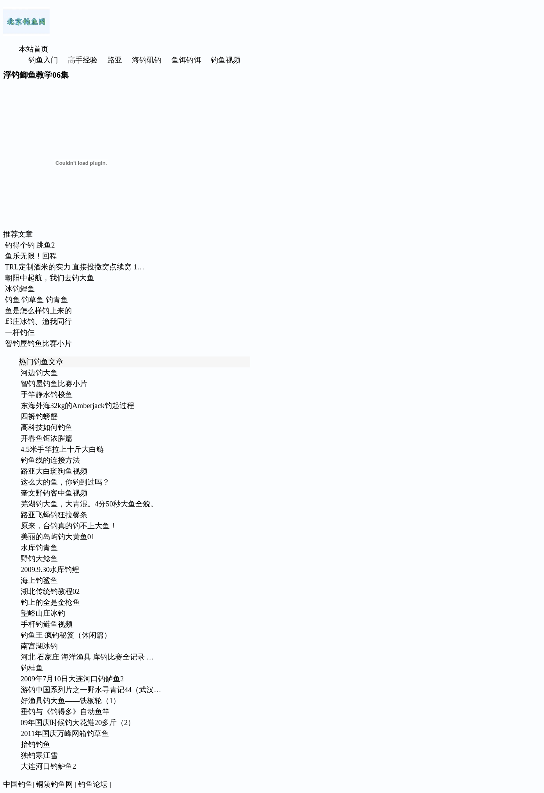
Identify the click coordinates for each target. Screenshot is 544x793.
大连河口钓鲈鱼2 (48, 766)
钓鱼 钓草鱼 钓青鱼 (36, 300)
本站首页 (33, 49)
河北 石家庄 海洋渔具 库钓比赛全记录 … (87, 657)
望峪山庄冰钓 (43, 613)
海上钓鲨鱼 (39, 580)
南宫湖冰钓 (39, 646)
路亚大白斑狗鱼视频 (54, 471)
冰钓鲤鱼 (20, 289)
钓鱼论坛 (93, 784)
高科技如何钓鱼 (47, 427)
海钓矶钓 (147, 60)
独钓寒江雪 (39, 755)
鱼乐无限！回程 (31, 256)
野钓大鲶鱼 (39, 558)
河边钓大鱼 (39, 373)
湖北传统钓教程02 (50, 591)
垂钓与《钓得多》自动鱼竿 (65, 711)
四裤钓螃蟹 (39, 416)
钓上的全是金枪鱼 (50, 602)
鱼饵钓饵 (186, 60)
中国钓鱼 (18, 784)
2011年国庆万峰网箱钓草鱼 (65, 733)
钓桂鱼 (32, 668)
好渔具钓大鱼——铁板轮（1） (71, 701)
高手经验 (83, 60)
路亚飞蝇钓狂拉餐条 (54, 515)
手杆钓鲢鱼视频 (47, 624)
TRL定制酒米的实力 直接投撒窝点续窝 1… (74, 267)
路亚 (114, 60)
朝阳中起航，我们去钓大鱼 (49, 278)
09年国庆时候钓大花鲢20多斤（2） (78, 722)
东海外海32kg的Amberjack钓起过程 (77, 405)
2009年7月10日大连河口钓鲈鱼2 (72, 679)
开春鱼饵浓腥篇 (47, 438)
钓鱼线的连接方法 (50, 460)
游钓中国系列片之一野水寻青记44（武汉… (91, 690)
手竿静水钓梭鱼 (47, 394)
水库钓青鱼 (39, 548)
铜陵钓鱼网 (54, 784)
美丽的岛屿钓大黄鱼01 (58, 537)
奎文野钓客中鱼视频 (54, 493)
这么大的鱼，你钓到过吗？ (65, 482)
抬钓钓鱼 (35, 744)
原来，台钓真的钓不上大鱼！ (69, 526)
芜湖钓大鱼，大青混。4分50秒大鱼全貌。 (89, 504)
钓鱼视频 (225, 60)
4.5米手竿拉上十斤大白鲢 (62, 449)
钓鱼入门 (43, 60)
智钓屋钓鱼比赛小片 (38, 343)
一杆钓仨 (20, 332)
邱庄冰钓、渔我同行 (38, 321)
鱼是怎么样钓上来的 (38, 311)
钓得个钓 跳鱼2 (30, 245)
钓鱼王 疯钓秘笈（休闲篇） (66, 635)
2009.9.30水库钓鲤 (50, 569)
